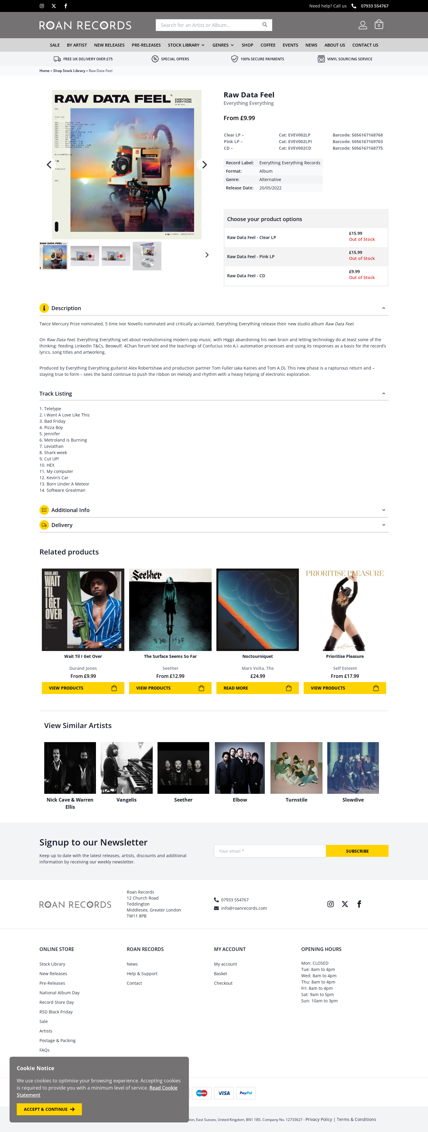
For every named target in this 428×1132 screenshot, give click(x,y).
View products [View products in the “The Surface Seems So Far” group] (170, 688)
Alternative (270, 179)
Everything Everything (249, 103)
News (311, 45)
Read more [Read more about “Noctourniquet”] (258, 688)
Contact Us (365, 45)
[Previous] (49, 164)
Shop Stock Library (69, 70)
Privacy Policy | (321, 1119)
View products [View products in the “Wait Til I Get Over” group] (83, 688)
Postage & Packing (57, 1040)
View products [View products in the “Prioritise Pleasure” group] (345, 688)
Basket (220, 973)
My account (225, 964)
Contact (134, 983)
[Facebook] (65, 6)
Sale (55, 45)
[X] (53, 6)
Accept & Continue (49, 1109)
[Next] (204, 164)
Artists (45, 1031)
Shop (247, 45)
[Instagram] (41, 6)
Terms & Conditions (356, 1119)
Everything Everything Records (289, 163)
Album (266, 171)
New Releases (109, 45)
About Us (335, 45)
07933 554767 (375, 6)
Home (44, 70)
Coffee (268, 45)
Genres (221, 45)
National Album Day (59, 992)
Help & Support (142, 973)
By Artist (77, 45)
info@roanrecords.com (244, 908)
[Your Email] (270, 850)
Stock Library (183, 45)
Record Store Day (56, 1002)
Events (290, 45)
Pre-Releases (146, 45)
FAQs (44, 1050)
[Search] (265, 25)
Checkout (223, 983)
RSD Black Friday (56, 1012)
